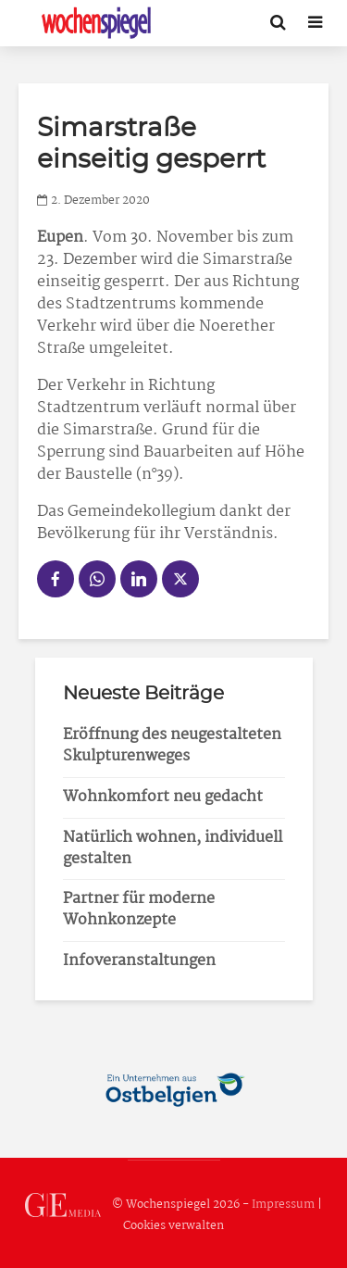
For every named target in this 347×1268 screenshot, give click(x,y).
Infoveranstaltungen (139, 960)
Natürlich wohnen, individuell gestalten (172, 848)
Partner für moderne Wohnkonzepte (139, 909)
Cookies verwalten (173, 1226)
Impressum (283, 1204)
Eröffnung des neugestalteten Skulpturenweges (172, 745)
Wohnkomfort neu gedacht (163, 797)
